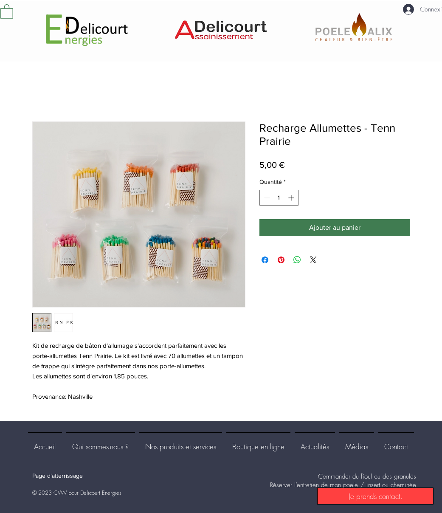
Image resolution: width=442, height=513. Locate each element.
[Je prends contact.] (375, 496)
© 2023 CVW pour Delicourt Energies (76, 492)
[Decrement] (266, 197)
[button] (6, 11)
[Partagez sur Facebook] (265, 260)
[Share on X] (313, 260)
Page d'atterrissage (57, 475)
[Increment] (292, 197)
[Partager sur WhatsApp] (297, 260)
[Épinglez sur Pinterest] (281, 260)
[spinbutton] (279, 197)
